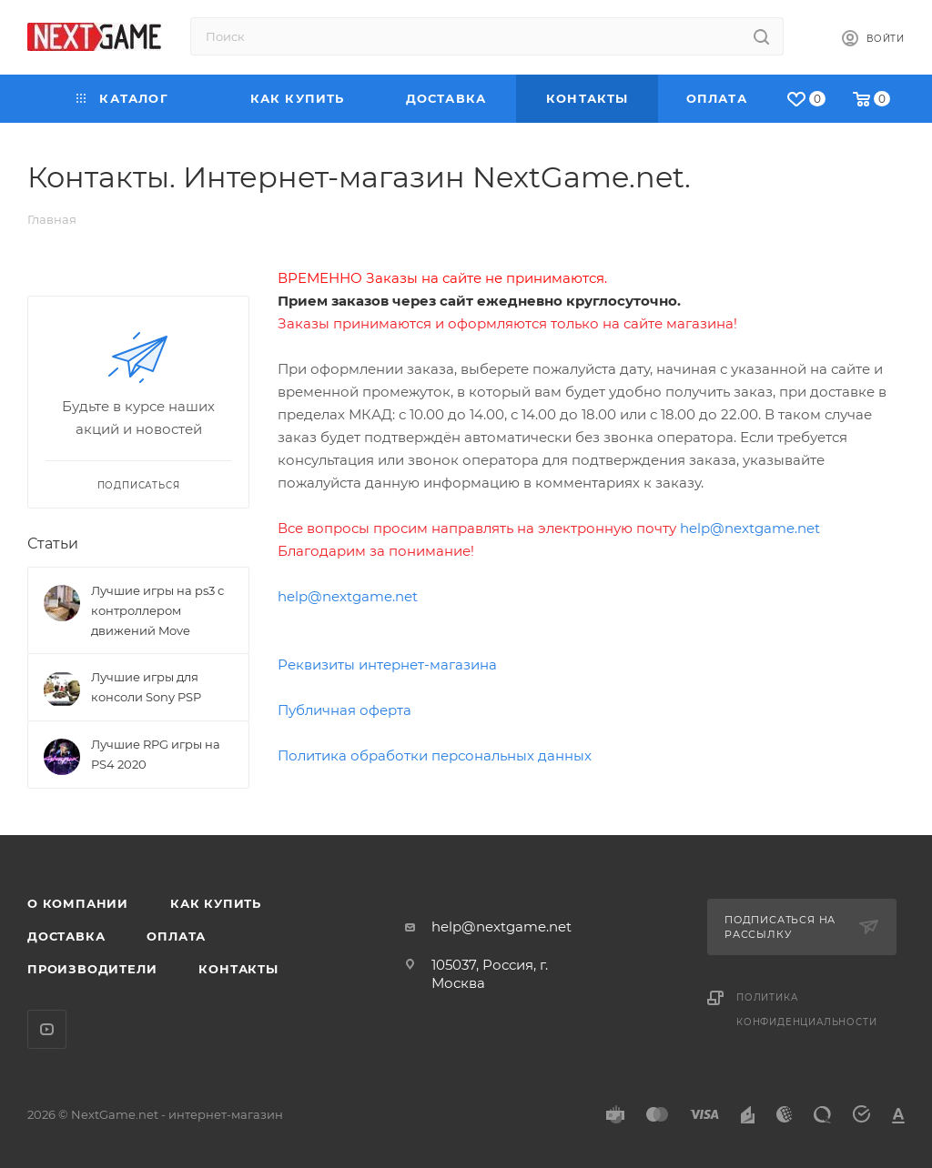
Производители (92, 969)
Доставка (66, 936)
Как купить (215, 903)
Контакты (238, 969)
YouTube (46, 1029)
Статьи (52, 543)
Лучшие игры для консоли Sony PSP (146, 687)
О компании (77, 903)
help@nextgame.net (750, 528)
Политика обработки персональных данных (435, 755)
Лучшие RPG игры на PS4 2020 (155, 754)
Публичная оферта (344, 710)
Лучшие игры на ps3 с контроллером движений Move (157, 610)
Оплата (176, 936)
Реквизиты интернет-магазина (387, 664)
